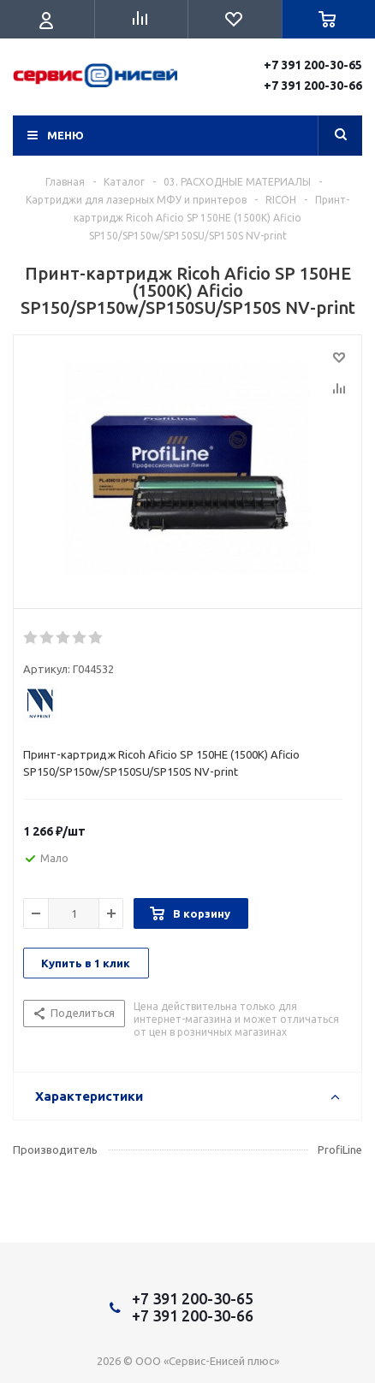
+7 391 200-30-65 (313, 65)
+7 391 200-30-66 (313, 86)
